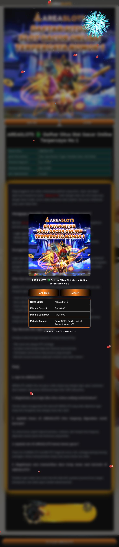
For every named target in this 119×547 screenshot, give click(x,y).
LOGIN (75, 292)
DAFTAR (44, 292)
